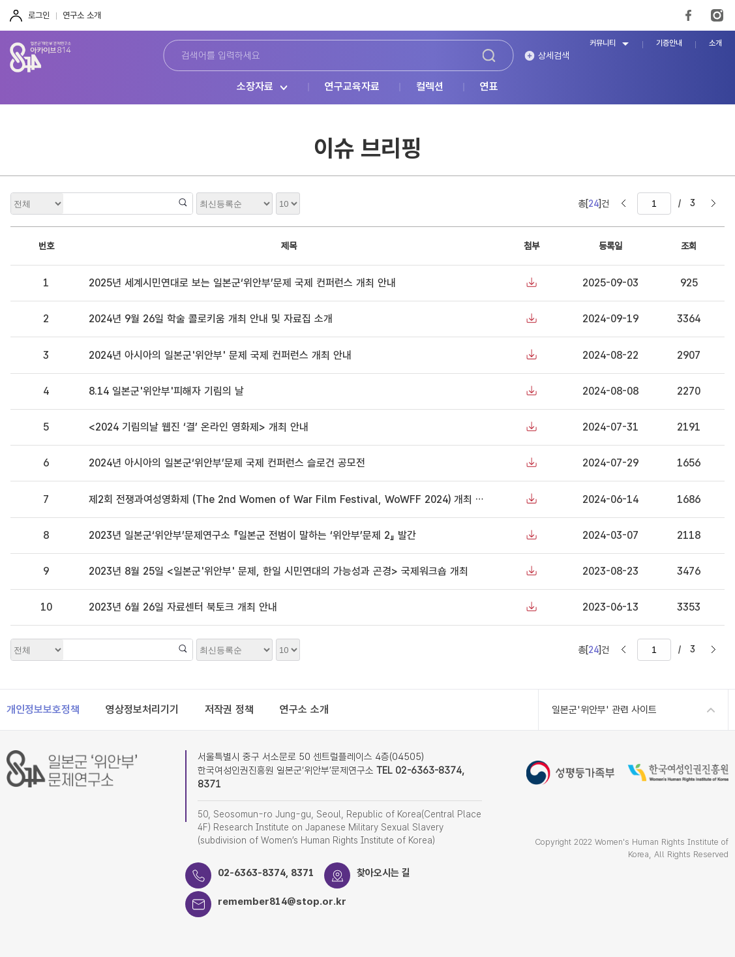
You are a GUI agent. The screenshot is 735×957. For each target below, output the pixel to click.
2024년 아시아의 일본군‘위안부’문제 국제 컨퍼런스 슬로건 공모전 (227, 463)
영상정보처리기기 (142, 709)
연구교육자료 (352, 87)
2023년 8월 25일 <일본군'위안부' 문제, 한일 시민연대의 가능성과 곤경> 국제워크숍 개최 (278, 571)
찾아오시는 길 (383, 873)
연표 (489, 87)
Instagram (717, 15)
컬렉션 (429, 87)
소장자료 (255, 87)
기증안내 (669, 43)
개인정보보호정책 (43, 709)
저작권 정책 (229, 709)
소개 (715, 43)
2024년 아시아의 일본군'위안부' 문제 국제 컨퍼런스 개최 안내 (220, 355)
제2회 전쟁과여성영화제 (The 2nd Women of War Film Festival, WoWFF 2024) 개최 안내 (291, 499)
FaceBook (688, 15)
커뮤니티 (603, 43)
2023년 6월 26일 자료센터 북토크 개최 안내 (183, 607)
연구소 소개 (82, 15)
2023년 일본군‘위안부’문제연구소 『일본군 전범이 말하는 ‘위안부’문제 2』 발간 (252, 535)
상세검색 (553, 55)
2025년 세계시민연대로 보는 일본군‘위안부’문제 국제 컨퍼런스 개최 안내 (242, 283)
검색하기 (489, 55)
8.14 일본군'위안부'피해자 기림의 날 (166, 391)
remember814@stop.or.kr (282, 901)
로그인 (39, 15)
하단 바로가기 (0, 0)
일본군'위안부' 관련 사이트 (604, 710)
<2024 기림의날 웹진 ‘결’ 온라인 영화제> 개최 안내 (198, 427)
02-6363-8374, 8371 (266, 873)
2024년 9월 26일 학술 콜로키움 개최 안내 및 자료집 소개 (211, 318)
